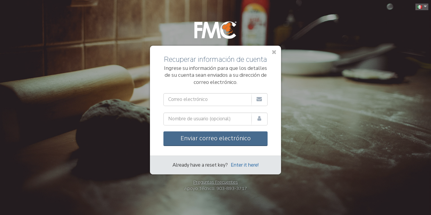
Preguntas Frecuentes (215, 182)
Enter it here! (245, 165)
